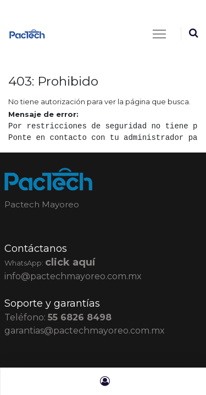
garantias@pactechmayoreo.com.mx (84, 330)
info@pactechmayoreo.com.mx (73, 276)
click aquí (70, 262)
